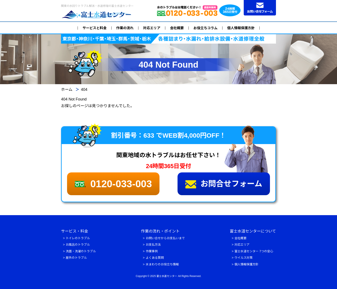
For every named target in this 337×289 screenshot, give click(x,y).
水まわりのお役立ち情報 (162, 264)
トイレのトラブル (78, 238)
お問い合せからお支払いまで (165, 238)
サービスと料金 (95, 28)
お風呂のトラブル (78, 244)
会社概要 (177, 28)
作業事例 (152, 251)
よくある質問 (155, 257)
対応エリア (151, 28)
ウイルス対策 (243, 257)
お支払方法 (153, 244)
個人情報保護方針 (241, 28)
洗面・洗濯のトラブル (81, 251)
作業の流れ (124, 28)
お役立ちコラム (205, 28)
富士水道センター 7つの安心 (253, 251)
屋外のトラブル (76, 257)
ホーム (66, 89)
